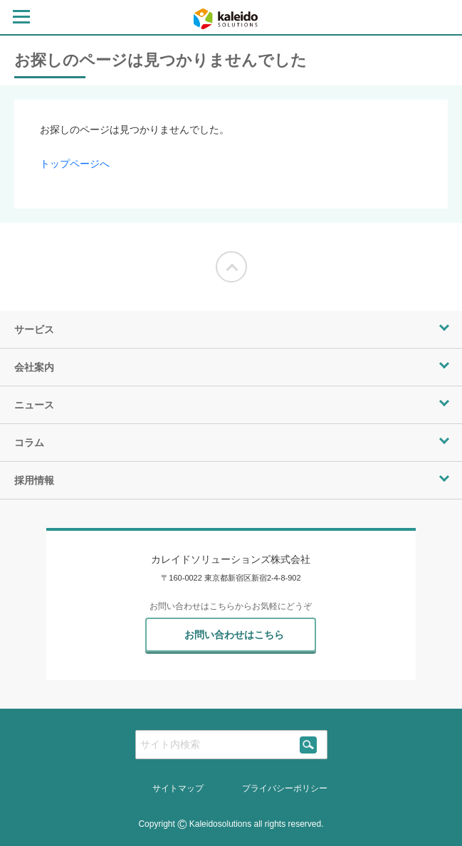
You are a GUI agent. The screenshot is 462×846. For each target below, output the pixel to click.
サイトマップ (178, 788)
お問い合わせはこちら (234, 634)
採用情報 (34, 480)
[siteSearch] (308, 744)
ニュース (34, 405)
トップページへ (75, 163)
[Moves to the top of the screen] (231, 266)
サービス (34, 329)
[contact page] (439, 19)
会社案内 (34, 367)
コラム (29, 442)
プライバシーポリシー (284, 788)
